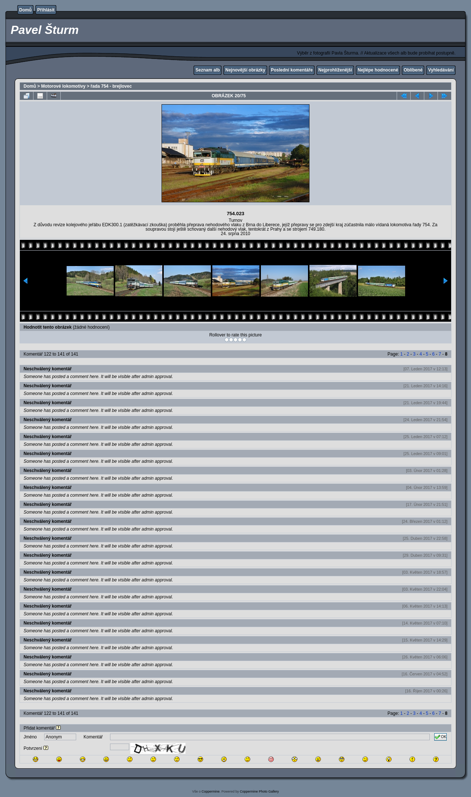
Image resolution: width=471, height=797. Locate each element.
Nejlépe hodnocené (378, 70)
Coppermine (211, 791)
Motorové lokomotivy (63, 86)
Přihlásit (45, 10)
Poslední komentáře (292, 70)
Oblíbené (413, 70)
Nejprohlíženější (335, 70)
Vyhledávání (441, 70)
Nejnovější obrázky (245, 70)
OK (440, 737)
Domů (25, 10)
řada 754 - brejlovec (111, 86)
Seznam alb (207, 70)
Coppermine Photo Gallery (259, 791)
